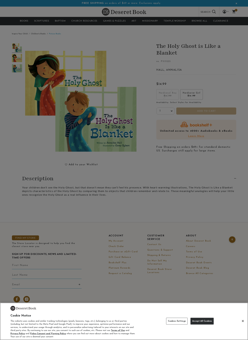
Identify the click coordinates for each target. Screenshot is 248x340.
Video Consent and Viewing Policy (48, 334)
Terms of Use (118, 330)
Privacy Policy (17, 334)
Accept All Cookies (202, 321)
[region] (124, 321)
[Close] (242, 321)
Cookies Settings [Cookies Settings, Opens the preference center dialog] (177, 321)
